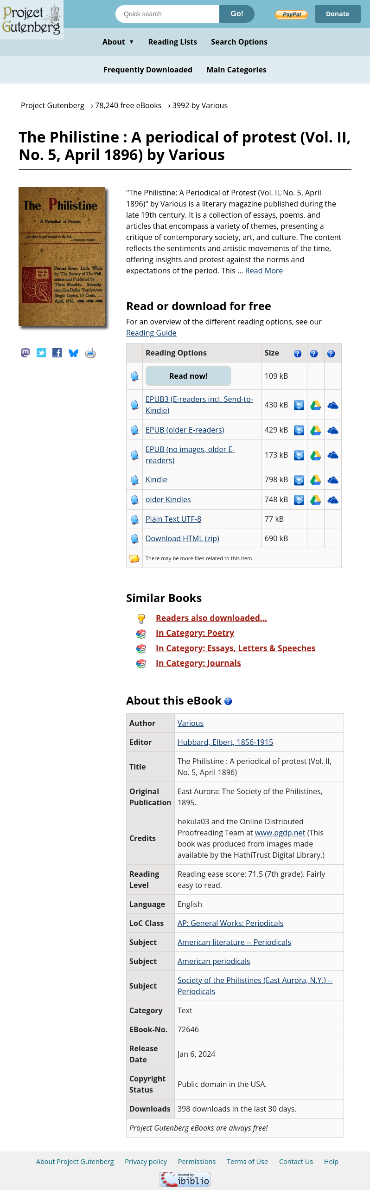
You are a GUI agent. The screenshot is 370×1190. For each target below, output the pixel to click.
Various (191, 723)
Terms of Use (247, 1161)
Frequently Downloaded (147, 70)
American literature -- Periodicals (234, 942)
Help (331, 1161)
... (260, 270)
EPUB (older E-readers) (185, 430)
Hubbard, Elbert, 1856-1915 (225, 742)
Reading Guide (151, 333)
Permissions (197, 1161)
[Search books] (167, 14)
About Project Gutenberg (75, 1161)
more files (192, 558)
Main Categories (236, 70)
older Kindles (168, 499)
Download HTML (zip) (182, 538)
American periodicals (214, 961)
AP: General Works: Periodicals (230, 923)
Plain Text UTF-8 (173, 519)
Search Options (239, 42)
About (118, 41)
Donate (338, 13)
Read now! (188, 376)
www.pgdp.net (280, 833)
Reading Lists (173, 42)
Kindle (156, 479)
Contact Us (296, 1161)
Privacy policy (146, 1161)
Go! (236, 14)
